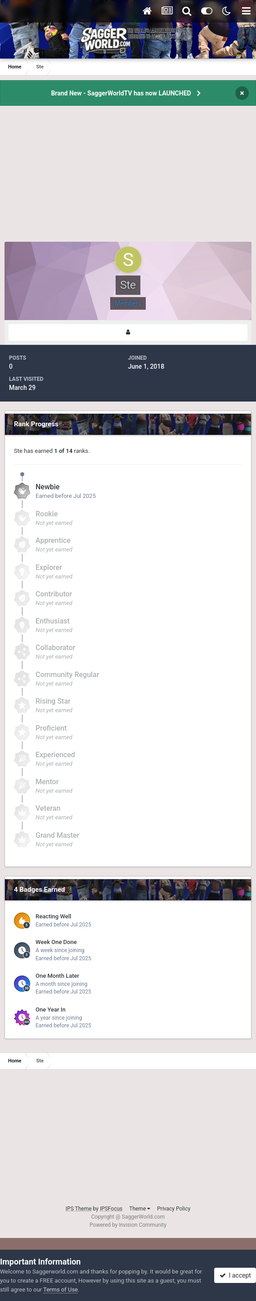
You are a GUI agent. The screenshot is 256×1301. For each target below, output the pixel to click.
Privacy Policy (173, 1209)
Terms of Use (60, 1289)
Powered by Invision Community (128, 1225)
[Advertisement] (128, 179)
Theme (139, 1209)
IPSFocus (111, 1209)
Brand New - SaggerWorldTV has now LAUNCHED (121, 93)
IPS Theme (79, 1209)
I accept (235, 1275)
